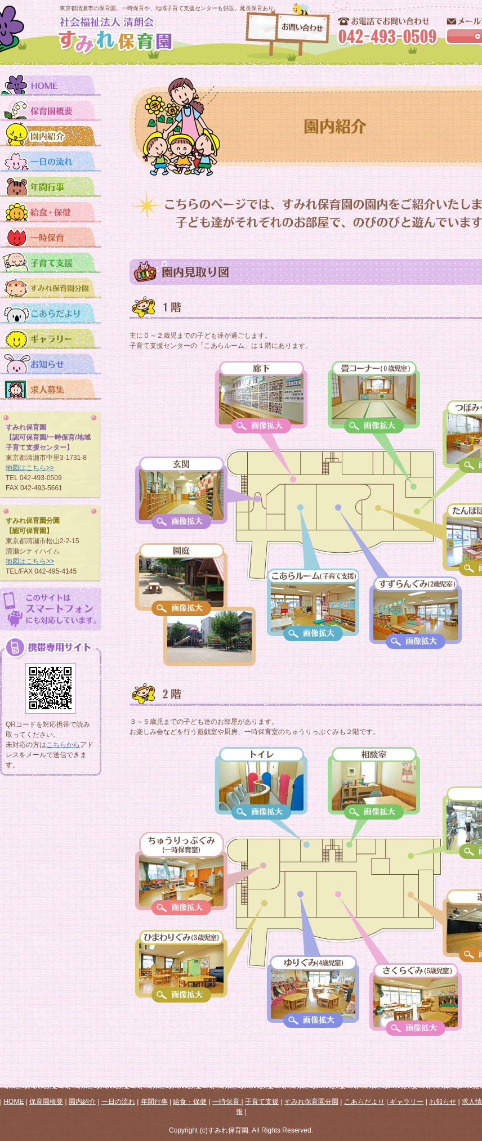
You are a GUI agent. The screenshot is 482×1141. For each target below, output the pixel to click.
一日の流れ (118, 1102)
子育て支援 (262, 1102)
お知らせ (442, 1102)
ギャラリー (405, 1102)
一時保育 (226, 1102)
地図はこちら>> (30, 468)
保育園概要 (46, 1102)
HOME (13, 1102)
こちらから (63, 745)
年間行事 (154, 1102)
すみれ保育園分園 (311, 1102)
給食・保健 (190, 1102)
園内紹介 (82, 1102)
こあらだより (364, 1102)
